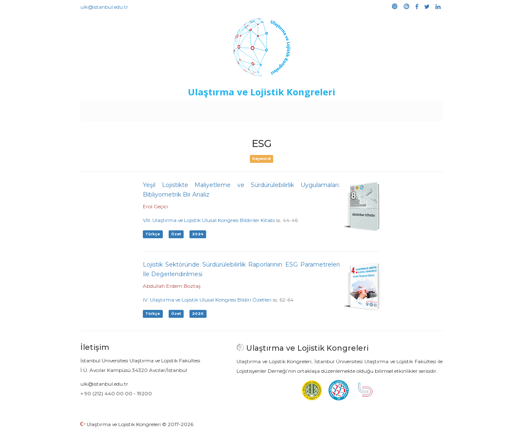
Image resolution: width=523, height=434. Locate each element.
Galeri (387, 109)
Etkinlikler (249, 109)
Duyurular (283, 109)
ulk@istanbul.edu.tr (104, 7)
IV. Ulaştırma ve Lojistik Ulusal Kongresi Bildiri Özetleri (207, 300)
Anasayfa (115, 109)
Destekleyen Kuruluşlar (195, 109)
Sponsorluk (319, 109)
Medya (411, 109)
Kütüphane (357, 109)
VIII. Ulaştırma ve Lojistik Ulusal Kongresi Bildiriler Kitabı (209, 220)
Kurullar (145, 109)
